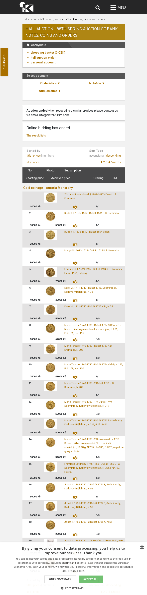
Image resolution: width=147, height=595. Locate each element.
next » (117, 162)
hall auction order (43, 57)
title (28, 155)
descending (113, 155)
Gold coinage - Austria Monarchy (48, 188)
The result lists (36, 135)
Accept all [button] (90, 579)
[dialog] (73, 568)
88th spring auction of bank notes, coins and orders (72, 19)
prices (37, 155)
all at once (32, 162)
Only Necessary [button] (60, 579)
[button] (74, 588)
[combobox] (142, 547)
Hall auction (30, 19)
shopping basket (42, 52)
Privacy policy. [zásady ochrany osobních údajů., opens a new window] (76, 571)
